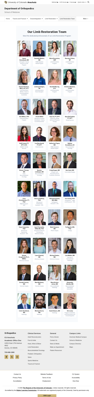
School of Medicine (75, 340)
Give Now (76, 381)
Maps (71, 347)
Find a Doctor (54, 337)
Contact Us (53, 340)
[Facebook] (7, 359)
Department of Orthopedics (19, 8)
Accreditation (17, 381)
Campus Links (75, 333)
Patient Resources (56, 350)
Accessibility (76, 377)
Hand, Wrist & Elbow (34, 343)
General (53, 333)
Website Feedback (46, 374)
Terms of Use (46, 377)
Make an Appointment (57, 347)
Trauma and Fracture (20, 18)
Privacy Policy (17, 377)
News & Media (54, 343)
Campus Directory (75, 343)
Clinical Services (34, 333)
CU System (75, 374)
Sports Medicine (33, 360)
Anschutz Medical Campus (78, 337)
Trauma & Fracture (34, 364)
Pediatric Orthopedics (35, 354)
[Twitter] (12, 359)
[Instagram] (17, 359)
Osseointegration (36, 18)
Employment (47, 381)
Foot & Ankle (32, 340)
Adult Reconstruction (34, 337)
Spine (29, 357)
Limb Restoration (51, 18)
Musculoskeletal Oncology (36, 350)
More (85, 18)
